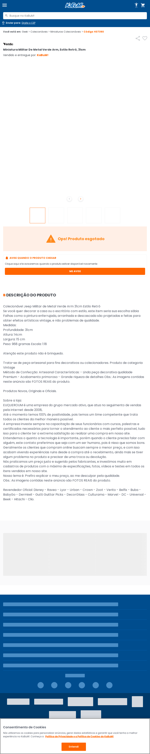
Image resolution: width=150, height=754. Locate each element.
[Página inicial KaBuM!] (75, 5)
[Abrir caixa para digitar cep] (18, 23)
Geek (26, 31)
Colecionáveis (40, 31)
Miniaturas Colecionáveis (66, 31)
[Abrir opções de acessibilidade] (136, 5)
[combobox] (75, 15)
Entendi (74, 747)
